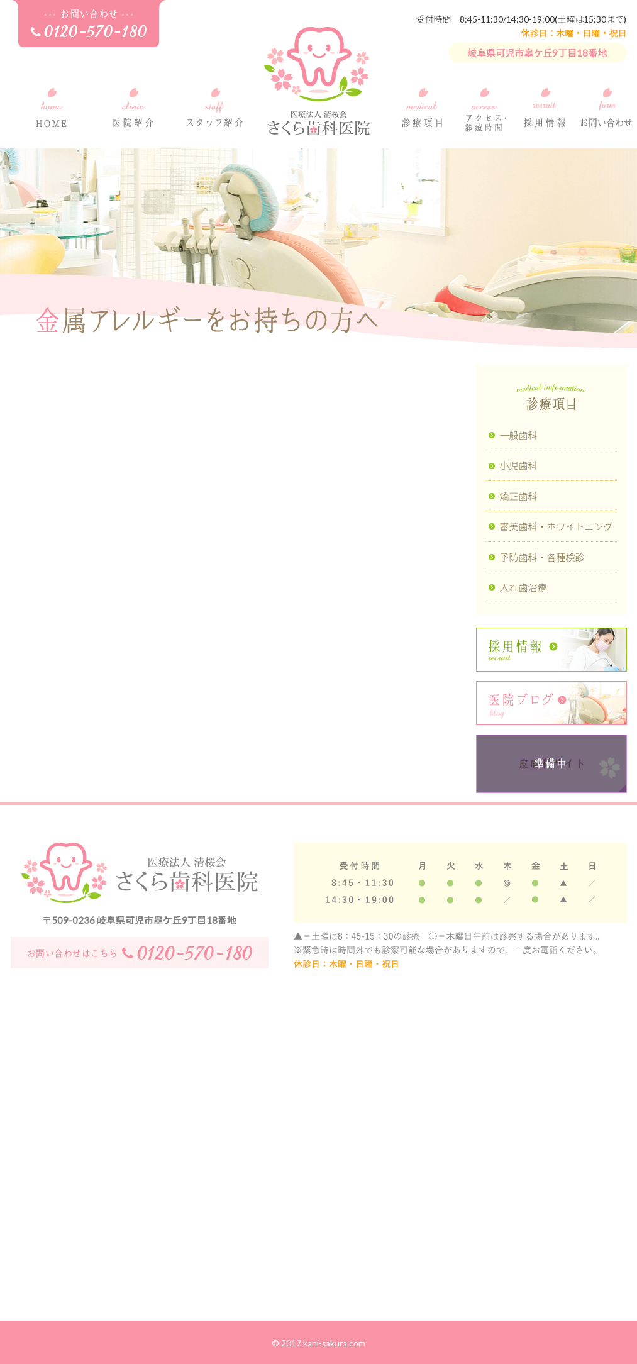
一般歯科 (519, 435)
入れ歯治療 (523, 587)
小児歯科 (519, 465)
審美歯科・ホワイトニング (556, 526)
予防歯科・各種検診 (542, 557)
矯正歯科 (519, 496)
